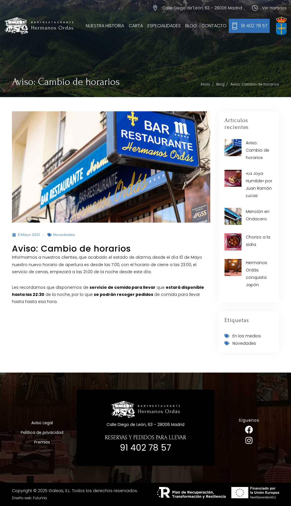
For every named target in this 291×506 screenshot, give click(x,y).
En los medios (246, 336)
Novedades (64, 234)
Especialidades (164, 25)
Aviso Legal (42, 423)
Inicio (205, 84)
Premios (42, 442)
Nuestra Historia (105, 25)
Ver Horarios (274, 8)
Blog (191, 25)
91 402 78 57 (254, 25)
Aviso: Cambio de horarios (257, 150)
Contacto (213, 25)
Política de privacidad (42, 432)
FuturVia (40, 498)
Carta (136, 25)
